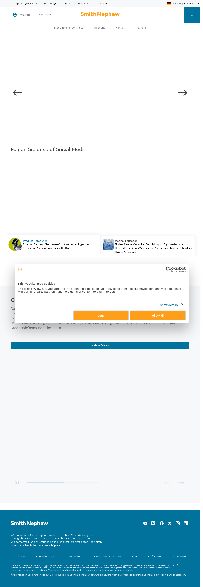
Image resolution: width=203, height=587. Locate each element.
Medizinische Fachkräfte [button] (68, 27)
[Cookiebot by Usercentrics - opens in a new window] (169, 269)
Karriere (141, 27)
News (68, 3)
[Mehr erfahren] (100, 345)
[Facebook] (162, 524)
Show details (169, 304)
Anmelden (25, 15)
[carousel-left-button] (17, 93)
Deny (100, 315)
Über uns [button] (99, 27)
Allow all (158, 315)
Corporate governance (25, 3)
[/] (29, 525)
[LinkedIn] (186, 524)
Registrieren (44, 15)
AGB (134, 556)
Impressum (75, 556)
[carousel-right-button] (182, 93)
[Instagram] (178, 524)
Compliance (18, 556)
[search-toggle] (192, 15)
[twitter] (170, 524)
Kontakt (121, 27)
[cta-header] (100, 15)
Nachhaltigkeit (51, 3)
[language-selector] (183, 3)
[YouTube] (145, 524)
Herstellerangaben (47, 556)
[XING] (153, 524)
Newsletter (83, 3)
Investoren (101, 3)
